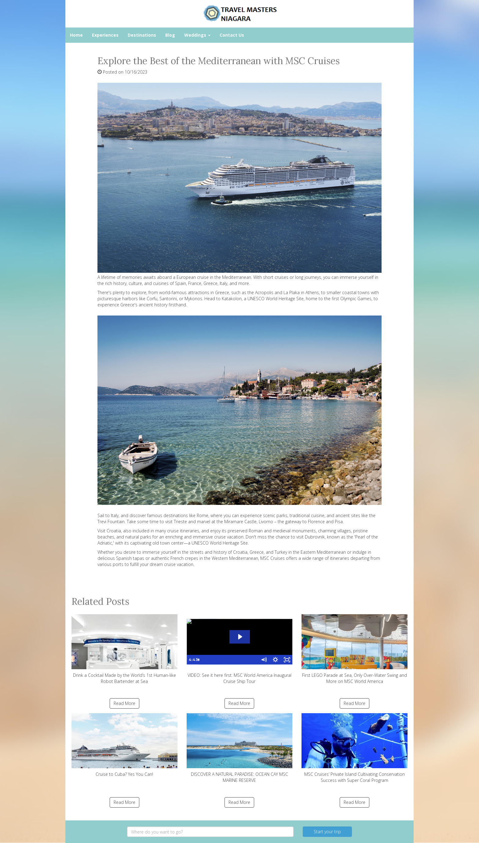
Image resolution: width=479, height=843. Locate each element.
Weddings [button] (197, 35)
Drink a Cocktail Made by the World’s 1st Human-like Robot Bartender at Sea (124, 649)
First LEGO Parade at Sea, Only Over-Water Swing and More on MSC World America (355, 649)
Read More (124, 703)
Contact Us (232, 35)
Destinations (142, 35)
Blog (170, 35)
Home (76, 35)
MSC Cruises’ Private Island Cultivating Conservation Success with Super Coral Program (355, 748)
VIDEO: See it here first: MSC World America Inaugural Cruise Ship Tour (240, 649)
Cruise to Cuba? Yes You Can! (124, 745)
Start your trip (327, 831)
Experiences (105, 35)
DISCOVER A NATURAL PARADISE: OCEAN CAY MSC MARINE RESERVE (240, 748)
